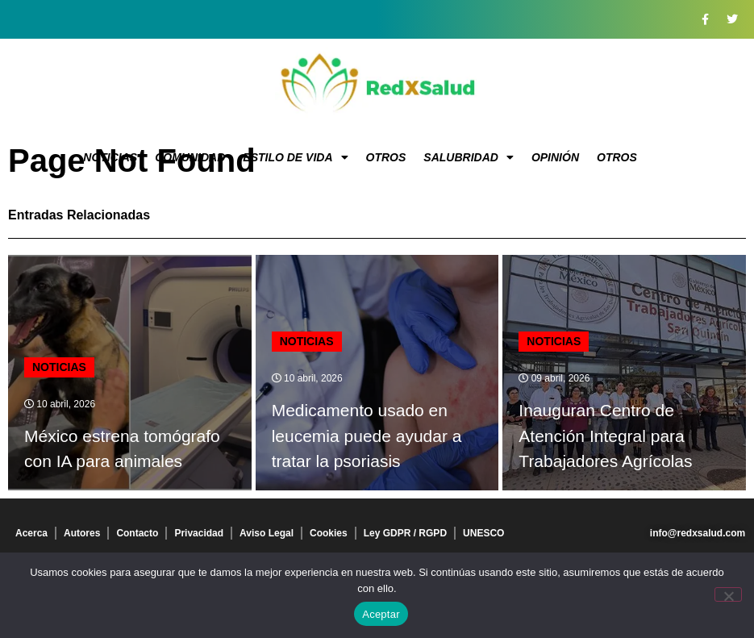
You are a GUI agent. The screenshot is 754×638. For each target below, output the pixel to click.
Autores (82, 533)
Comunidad (190, 157)
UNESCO (483, 533)
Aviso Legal (267, 533)
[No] (728, 594)
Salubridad (468, 157)
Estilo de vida (295, 157)
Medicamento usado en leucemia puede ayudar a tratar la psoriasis (367, 435)
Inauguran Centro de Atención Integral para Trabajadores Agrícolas (605, 435)
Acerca (31, 533)
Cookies (329, 533)
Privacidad (198, 533)
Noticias (110, 157)
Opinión (555, 157)
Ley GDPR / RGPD (405, 533)
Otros (386, 157)
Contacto (137, 533)
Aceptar (381, 614)
